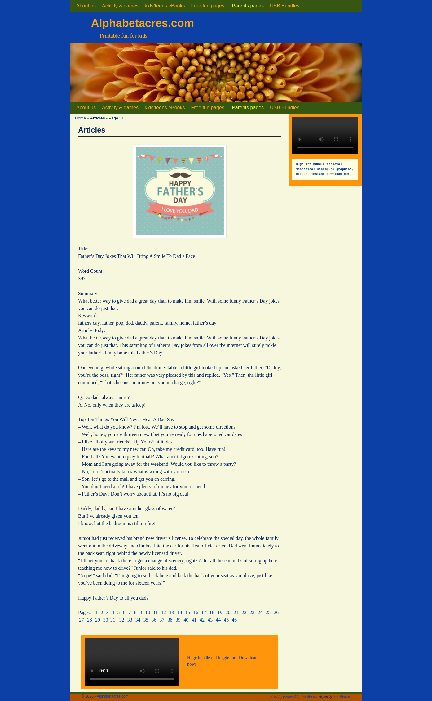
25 (268, 612)
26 (276, 612)
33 (129, 619)
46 (234, 619)
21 (235, 612)
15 (187, 612)
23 (251, 612)
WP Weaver (341, 696)
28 (89, 619)
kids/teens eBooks (165, 5)
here (326, 169)
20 (227, 612)
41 (194, 619)
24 (260, 612)
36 (154, 619)
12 (163, 612)
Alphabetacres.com (142, 23)
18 (211, 612)
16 (195, 612)
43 (210, 619)
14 (179, 612)
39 (177, 619)
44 (218, 619)
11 (155, 612)
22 (243, 612)
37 (162, 619)
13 (171, 612)
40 (185, 619)
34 (137, 619)
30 (105, 619)
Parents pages (248, 5)
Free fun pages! (208, 5)
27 (81, 619)
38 (169, 619)
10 (147, 612)
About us (86, 5)
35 (145, 619)
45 (226, 619)
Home (80, 118)
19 (220, 612)
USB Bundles (284, 5)
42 (202, 619)
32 (121, 619)
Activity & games (120, 5)
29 (97, 619)
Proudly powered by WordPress (293, 696)
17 (203, 612)
